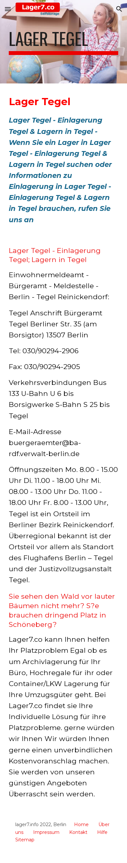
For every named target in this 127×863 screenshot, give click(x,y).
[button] (8, 9)
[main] (63, 42)
